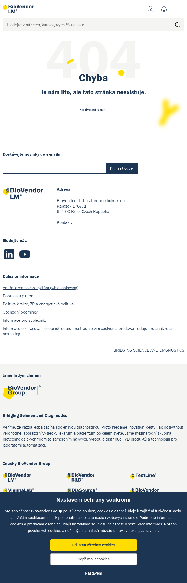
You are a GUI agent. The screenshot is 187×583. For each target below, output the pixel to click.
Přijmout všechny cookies (93, 545)
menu (179, 7)
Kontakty (65, 222)
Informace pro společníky (25, 320)
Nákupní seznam (164, 9)
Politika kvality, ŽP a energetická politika (38, 304)
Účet (150, 9)
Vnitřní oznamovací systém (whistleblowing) (40, 287)
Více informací (150, 524)
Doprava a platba (18, 295)
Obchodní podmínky (20, 312)
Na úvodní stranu (93, 109)
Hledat (177, 24)
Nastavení (93, 573)
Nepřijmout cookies (93, 559)
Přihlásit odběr (122, 168)
